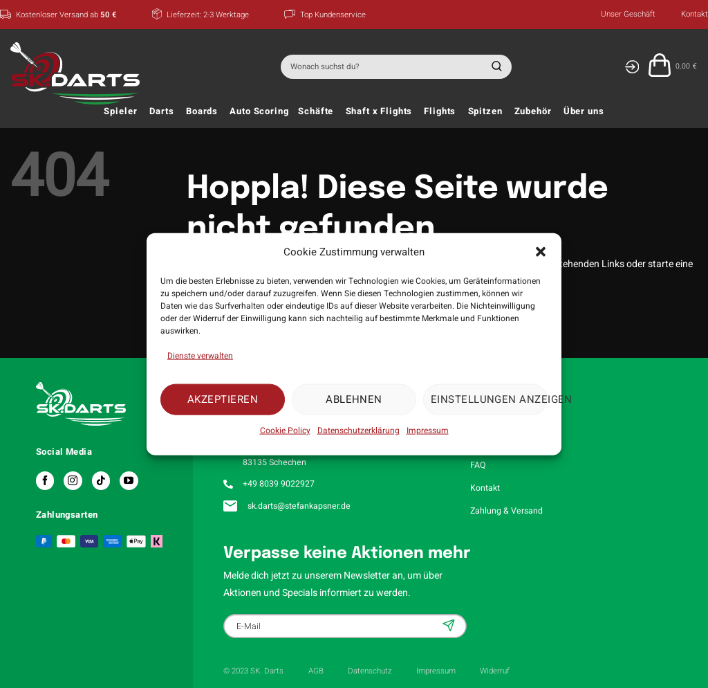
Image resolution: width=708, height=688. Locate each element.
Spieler (120, 111)
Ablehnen (354, 399)
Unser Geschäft (628, 14)
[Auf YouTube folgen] (129, 480)
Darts (161, 111)
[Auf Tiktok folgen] (101, 480)
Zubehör (533, 111)
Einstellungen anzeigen (489, 399)
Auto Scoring (259, 111)
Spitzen (485, 111)
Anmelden (449, 625)
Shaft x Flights (379, 111)
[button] (541, 252)
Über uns (583, 111)
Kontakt (694, 14)
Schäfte (315, 111)
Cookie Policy (285, 430)
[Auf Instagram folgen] (73, 480)
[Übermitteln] (495, 67)
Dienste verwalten (200, 355)
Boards (202, 111)
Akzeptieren (222, 399)
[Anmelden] (631, 66)
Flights (440, 111)
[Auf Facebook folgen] (45, 480)
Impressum (428, 430)
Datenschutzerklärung (358, 430)
